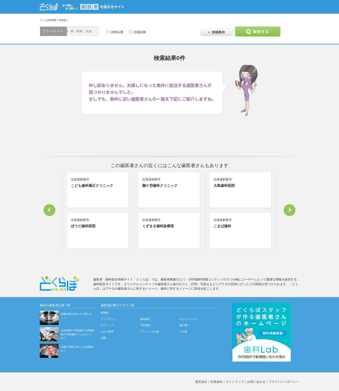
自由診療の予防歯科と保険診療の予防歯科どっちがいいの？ (77, 334)
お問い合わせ (256, 381)
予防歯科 (145, 325)
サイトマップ (235, 381)
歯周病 (105, 312)
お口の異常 (107, 331)
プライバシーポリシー (284, 381)
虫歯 (103, 337)
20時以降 (117, 32)
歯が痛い (184, 325)
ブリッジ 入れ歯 (149, 331)
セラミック (107, 325)
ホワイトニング (188, 319)
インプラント (108, 319)
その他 (183, 331)
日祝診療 (139, 32)
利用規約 (216, 381)
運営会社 (201, 381)
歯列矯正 (145, 319)
